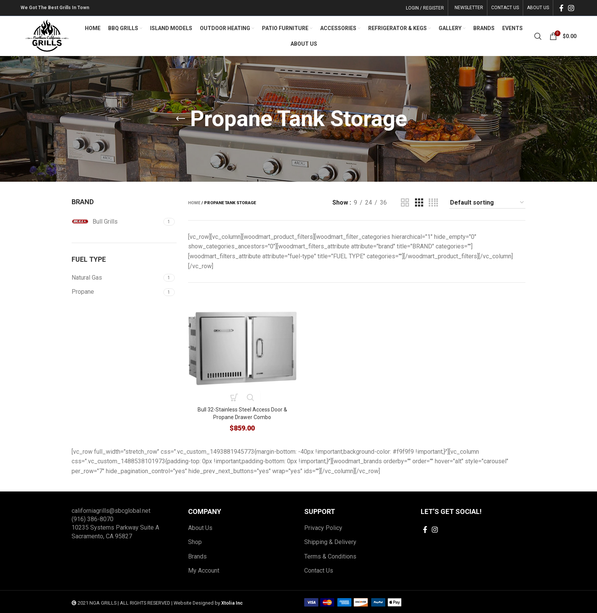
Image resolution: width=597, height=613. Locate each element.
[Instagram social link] (571, 8)
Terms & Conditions (330, 555)
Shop (195, 540)
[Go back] (180, 118)
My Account (203, 569)
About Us (200, 526)
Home (194, 202)
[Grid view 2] (405, 202)
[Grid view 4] (433, 202)
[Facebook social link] (561, 8)
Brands (197, 555)
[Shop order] (487, 203)
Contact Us (318, 569)
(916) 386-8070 (92, 518)
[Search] (538, 36)
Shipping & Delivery (330, 540)
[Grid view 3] (419, 202)
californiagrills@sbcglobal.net (111, 509)
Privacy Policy (323, 526)
